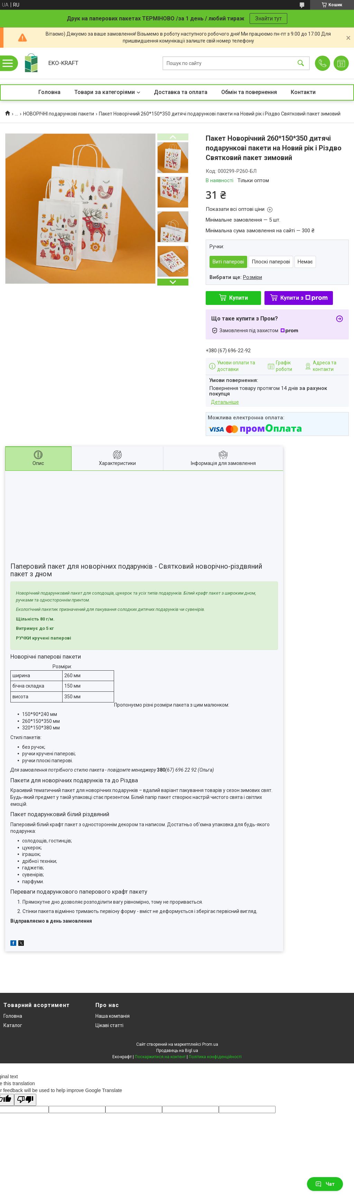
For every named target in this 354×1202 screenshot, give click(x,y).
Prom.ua (210, 1044)
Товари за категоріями (104, 92)
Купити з (304, 298)
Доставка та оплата (180, 92)
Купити (238, 298)
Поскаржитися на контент (160, 1056)
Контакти (303, 92)
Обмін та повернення (249, 92)
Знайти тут (268, 18)
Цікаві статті (109, 1025)
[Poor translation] (25, 1100)
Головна (49, 92)
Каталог (12, 1025)
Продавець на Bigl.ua (177, 1050)
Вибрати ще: (235, 277)
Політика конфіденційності (215, 1056)
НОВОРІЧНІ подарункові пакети (58, 114)
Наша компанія (112, 1016)
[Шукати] (300, 63)
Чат (325, 1184)
